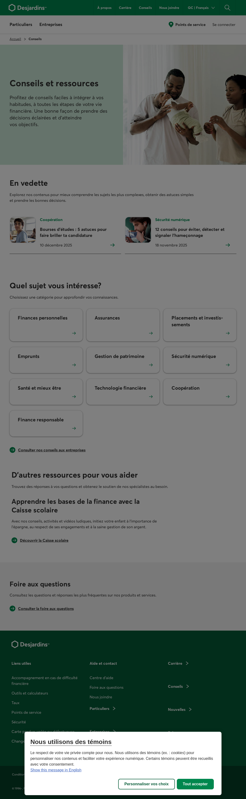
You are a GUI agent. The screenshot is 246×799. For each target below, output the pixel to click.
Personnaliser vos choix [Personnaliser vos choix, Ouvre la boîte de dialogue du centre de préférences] (146, 784)
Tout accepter (195, 784)
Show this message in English (55, 770)
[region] (123, 763)
